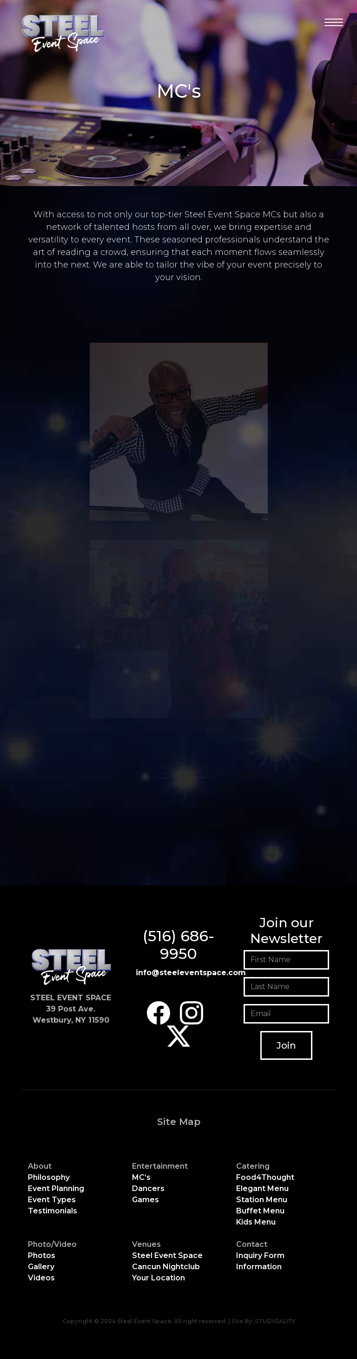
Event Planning (56, 1188)
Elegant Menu (262, 1188)
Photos (41, 1255)
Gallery (41, 1266)
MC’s (141, 1177)
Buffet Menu (260, 1210)
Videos (41, 1277)
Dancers (148, 1188)
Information (259, 1266)
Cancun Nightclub (166, 1266)
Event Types (52, 1199)
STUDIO (275, 1321)
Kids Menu (256, 1222)
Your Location (158, 1277)
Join (286, 1045)
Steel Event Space (167, 1255)
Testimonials (52, 1210)
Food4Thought (265, 1177)
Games (145, 1199)
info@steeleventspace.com (191, 972)
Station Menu (261, 1199)
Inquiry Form (260, 1255)
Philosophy (49, 1177)
